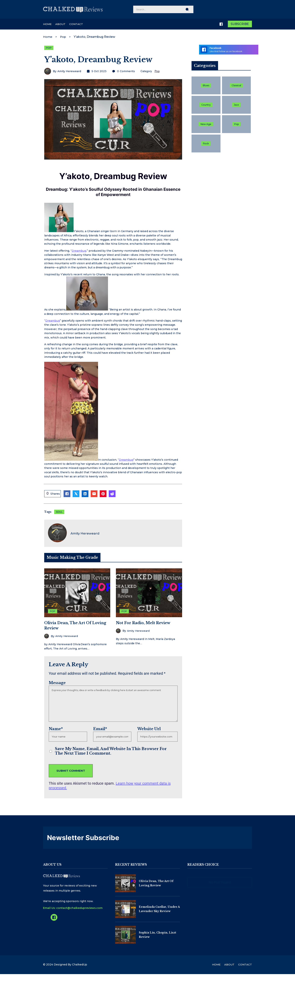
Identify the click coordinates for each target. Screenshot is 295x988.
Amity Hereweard (68, 71)
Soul (58, 512)
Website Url (148, 728)
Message (56, 682)
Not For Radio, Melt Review (143, 622)
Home (48, 36)
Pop (63, 36)
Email (99, 728)
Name (55, 728)
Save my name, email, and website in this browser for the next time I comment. (114, 750)
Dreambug (78, 251)
